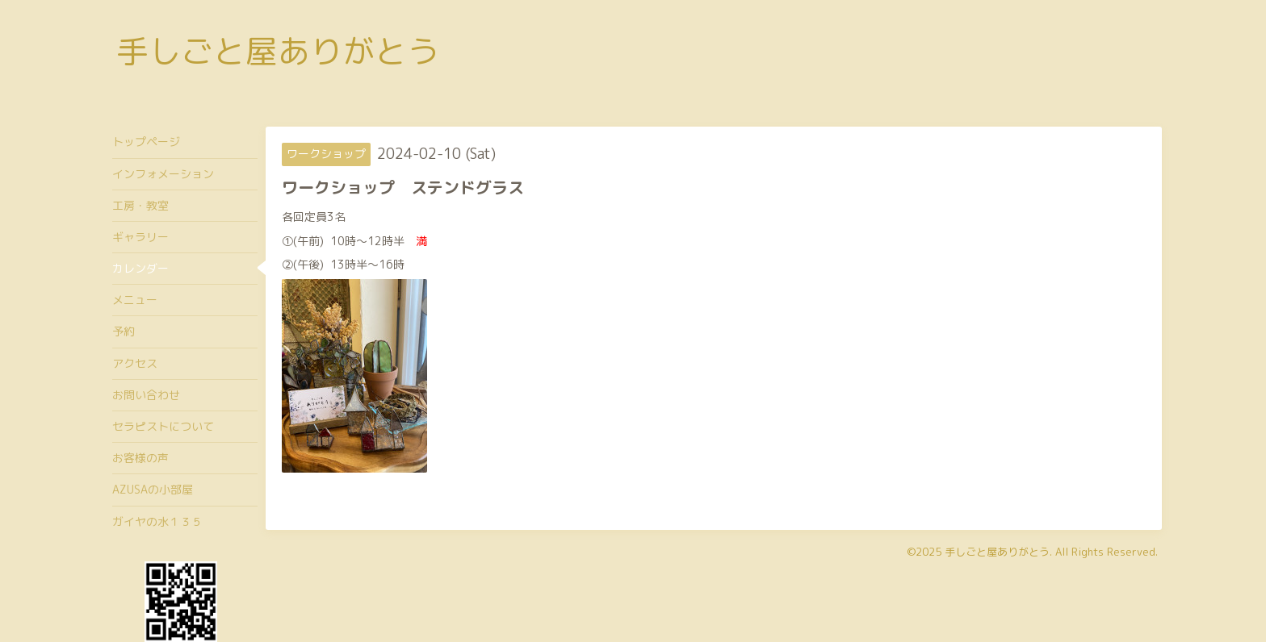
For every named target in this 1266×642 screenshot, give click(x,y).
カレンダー (140, 268)
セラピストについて (163, 426)
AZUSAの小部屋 (152, 489)
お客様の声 (140, 457)
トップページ (146, 141)
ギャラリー (140, 236)
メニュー (134, 299)
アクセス (134, 363)
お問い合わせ (146, 394)
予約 (123, 331)
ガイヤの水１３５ (157, 521)
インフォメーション (163, 173)
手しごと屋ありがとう (277, 50)
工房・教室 (140, 205)
